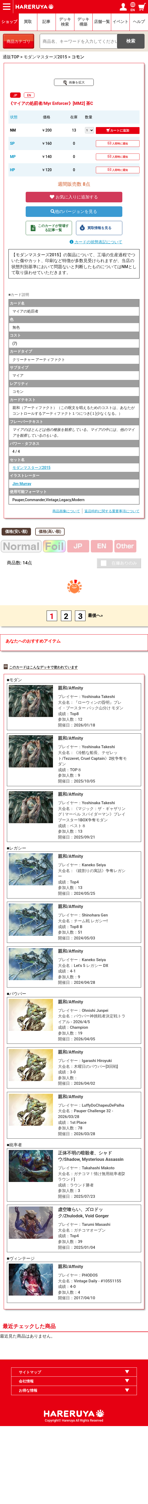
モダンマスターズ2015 (31, 467)
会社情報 (26, 1459)
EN (29, 95)
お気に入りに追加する (74, 196)
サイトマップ (30, 1450)
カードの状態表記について (96, 242)
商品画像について (66, 511)
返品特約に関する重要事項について (112, 511)
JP (15, 95)
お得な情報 (28, 1468)
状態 (13, 117)
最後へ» (95, 615)
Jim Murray (21, 484)
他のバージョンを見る (74, 211)
